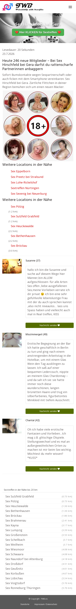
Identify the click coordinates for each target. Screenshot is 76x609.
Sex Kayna (38, 525)
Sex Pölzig (17, 206)
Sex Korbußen (38, 573)
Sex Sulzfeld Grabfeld (25, 216)
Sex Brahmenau (38, 520)
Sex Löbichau (38, 578)
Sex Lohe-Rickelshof (24, 182)
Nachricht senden (49, 325)
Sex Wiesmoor (38, 549)
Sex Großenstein (38, 535)
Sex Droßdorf (38, 563)
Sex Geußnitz (38, 568)
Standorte (24, 604)
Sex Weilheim (38, 544)
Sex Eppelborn (20, 171)
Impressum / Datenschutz (46, 604)
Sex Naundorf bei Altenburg (38, 559)
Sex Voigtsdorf (38, 583)
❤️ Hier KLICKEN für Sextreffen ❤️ (38, 32)
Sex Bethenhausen (23, 236)
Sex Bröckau (19, 245)
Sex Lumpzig (38, 530)
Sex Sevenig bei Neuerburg (29, 193)
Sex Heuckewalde (22, 226)
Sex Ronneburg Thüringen (38, 588)
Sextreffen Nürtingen (25, 188)
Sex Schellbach (38, 539)
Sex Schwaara (38, 554)
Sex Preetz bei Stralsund (27, 177)
